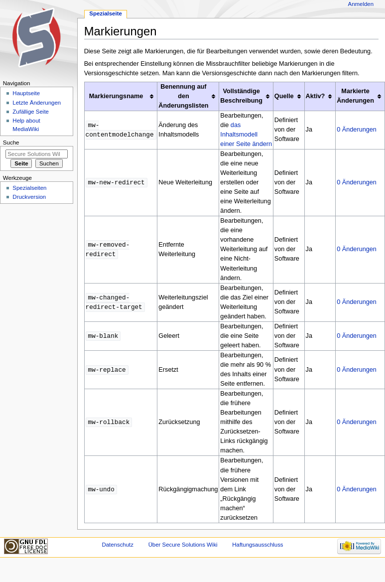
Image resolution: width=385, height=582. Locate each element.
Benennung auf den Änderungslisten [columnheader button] (183, 96)
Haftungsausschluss (257, 545)
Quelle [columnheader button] (284, 96)
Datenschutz (117, 545)
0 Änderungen (357, 129)
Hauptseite (26, 93)
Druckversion (29, 197)
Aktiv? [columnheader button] (315, 96)
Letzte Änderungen (36, 103)
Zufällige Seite (30, 112)
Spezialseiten (29, 188)
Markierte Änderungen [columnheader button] (355, 96)
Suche (11, 143)
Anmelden (361, 4)
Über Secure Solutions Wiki (183, 545)
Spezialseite (105, 13)
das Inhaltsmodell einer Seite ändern (246, 134)
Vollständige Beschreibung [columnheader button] (241, 96)
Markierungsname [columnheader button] (116, 96)
